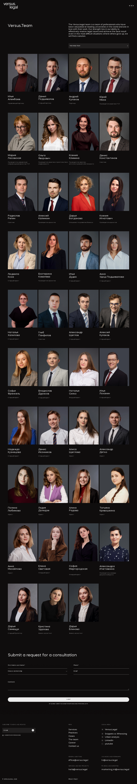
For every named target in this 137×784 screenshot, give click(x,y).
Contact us (73, 746)
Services (72, 730)
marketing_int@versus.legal (115, 770)
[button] (98, 45)
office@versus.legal (78, 760)
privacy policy (73, 779)
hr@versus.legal (110, 760)
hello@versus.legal (78, 770)
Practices (72, 733)
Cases (71, 736)
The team (73, 740)
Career (72, 743)
